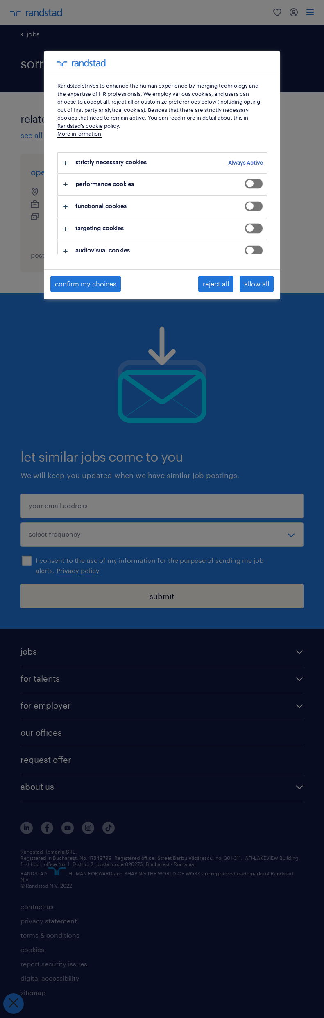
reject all (216, 284)
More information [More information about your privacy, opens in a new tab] (79, 133)
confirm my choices (85, 284)
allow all (256, 284)
